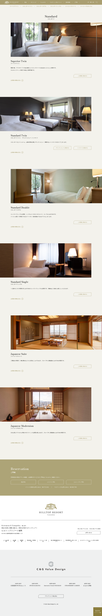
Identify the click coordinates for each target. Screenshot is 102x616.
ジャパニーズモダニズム (86, 6)
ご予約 (76, 2)
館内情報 (68, 2)
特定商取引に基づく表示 (71, 541)
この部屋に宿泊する (82, 75)
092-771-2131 (45, 487)
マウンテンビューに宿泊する (62, 147)
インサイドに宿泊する (82, 147)
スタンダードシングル (55, 6)
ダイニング (33, 2)
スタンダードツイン (27, 6)
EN (91, 2)
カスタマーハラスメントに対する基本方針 (89, 541)
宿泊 (25, 2)
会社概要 (14, 541)
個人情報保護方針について (56, 541)
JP (88, 2)
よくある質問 (6, 541)
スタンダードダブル (41, 6)
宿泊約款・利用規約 (31, 541)
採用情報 (21, 541)
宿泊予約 (23, 482)
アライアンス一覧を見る (51, 596)
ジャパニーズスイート (70, 6)
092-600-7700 (73, 487)
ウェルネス (43, 2)
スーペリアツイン (14, 6)
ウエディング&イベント (56, 2)
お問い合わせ (88, 532)
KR (93, 2)
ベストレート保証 (43, 541)
